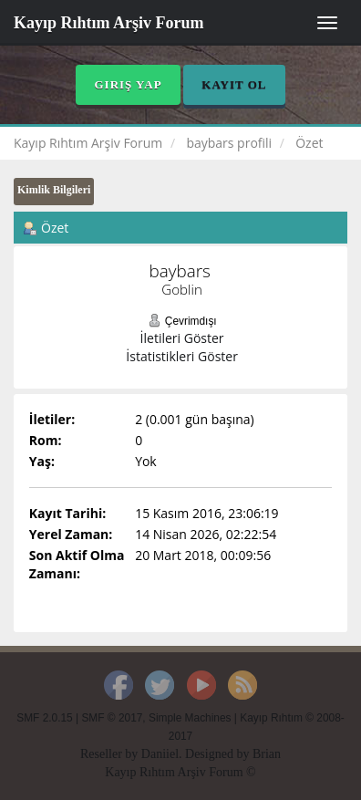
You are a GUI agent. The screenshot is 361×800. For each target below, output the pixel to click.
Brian (267, 754)
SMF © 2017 (111, 718)
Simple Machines (190, 718)
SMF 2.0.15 (44, 718)
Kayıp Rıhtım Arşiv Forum (109, 23)
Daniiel (160, 754)
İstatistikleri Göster (182, 356)
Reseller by (110, 754)
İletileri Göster (182, 338)
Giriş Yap (127, 84)
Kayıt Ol (233, 84)
